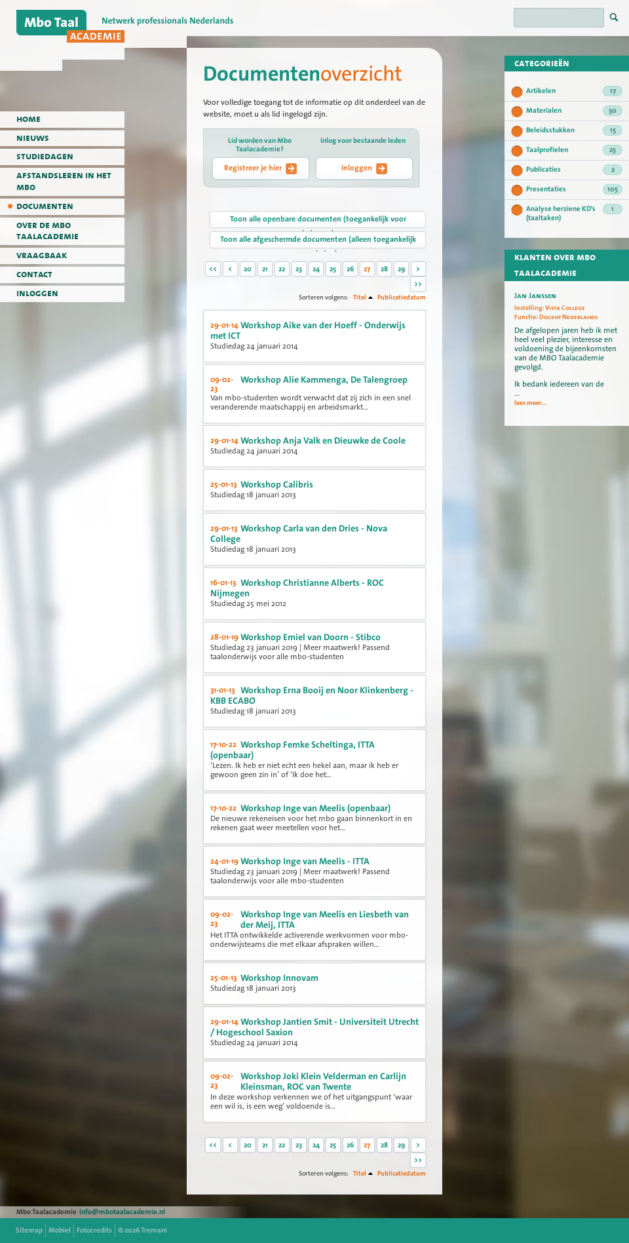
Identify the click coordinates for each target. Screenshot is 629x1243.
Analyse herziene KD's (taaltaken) (574, 213)
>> (418, 284)
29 (401, 269)
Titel (359, 297)
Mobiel (59, 1230)
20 (248, 269)
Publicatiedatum (401, 297)
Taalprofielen (574, 150)
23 (298, 269)
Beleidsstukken (574, 130)
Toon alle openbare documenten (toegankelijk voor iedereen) (318, 221)
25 (333, 269)
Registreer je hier (260, 168)
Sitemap (29, 1230)
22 (281, 269)
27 (367, 269)
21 (265, 269)
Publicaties (574, 169)
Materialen (574, 110)
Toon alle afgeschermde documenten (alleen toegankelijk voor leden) (318, 241)
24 (316, 269)
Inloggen (364, 168)
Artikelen (574, 91)
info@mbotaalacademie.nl (122, 1212)
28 (384, 269)
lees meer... (530, 403)
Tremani (154, 1230)
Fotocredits (94, 1230)
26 (350, 269)
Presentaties (574, 189)
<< (213, 269)
